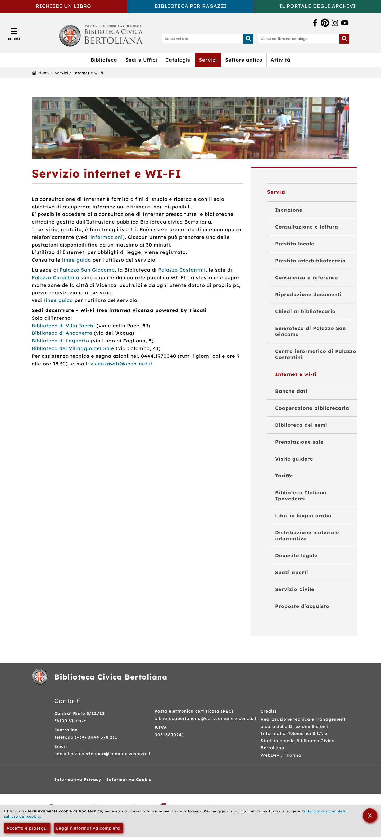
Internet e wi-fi (88, 73)
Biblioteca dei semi (301, 425)
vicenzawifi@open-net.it (121, 364)
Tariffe (284, 476)
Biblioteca (104, 60)
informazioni (106, 237)
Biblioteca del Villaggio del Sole (73, 348)
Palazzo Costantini (182, 270)
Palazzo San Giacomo (87, 270)
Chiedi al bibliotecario (305, 311)
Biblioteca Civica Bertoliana (110, 676)
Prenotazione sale (299, 442)
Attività (281, 60)
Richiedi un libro (63, 6)
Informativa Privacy (77, 779)
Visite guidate (294, 459)
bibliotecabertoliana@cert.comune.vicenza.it (206, 718)
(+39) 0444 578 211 (96, 737)
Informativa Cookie (129, 779)
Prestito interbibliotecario (310, 261)
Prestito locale (294, 244)
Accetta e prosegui (27, 828)
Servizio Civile (294, 589)
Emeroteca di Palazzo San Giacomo (310, 331)
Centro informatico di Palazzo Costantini (315, 354)
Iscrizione (288, 210)
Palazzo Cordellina (55, 278)
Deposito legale (296, 555)
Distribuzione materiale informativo (307, 535)
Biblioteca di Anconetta (62, 333)
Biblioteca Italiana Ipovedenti (300, 496)
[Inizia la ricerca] (248, 39)
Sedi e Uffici (141, 60)
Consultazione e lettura (306, 227)
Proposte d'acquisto (302, 606)
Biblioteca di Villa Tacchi (63, 326)
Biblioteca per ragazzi (191, 6)
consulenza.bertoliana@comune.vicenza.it (102, 753)
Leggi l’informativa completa (88, 828)
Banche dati (291, 391)
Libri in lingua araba (303, 516)
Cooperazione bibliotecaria (312, 408)
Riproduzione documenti (308, 294)
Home (44, 72)
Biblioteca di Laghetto (60, 341)
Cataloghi (178, 60)
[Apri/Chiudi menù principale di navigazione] (14, 34)
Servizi (208, 60)
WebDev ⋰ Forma (281, 755)
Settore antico (243, 60)
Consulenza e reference (306, 278)
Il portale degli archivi (317, 6)
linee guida (76, 260)
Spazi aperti (291, 572)
